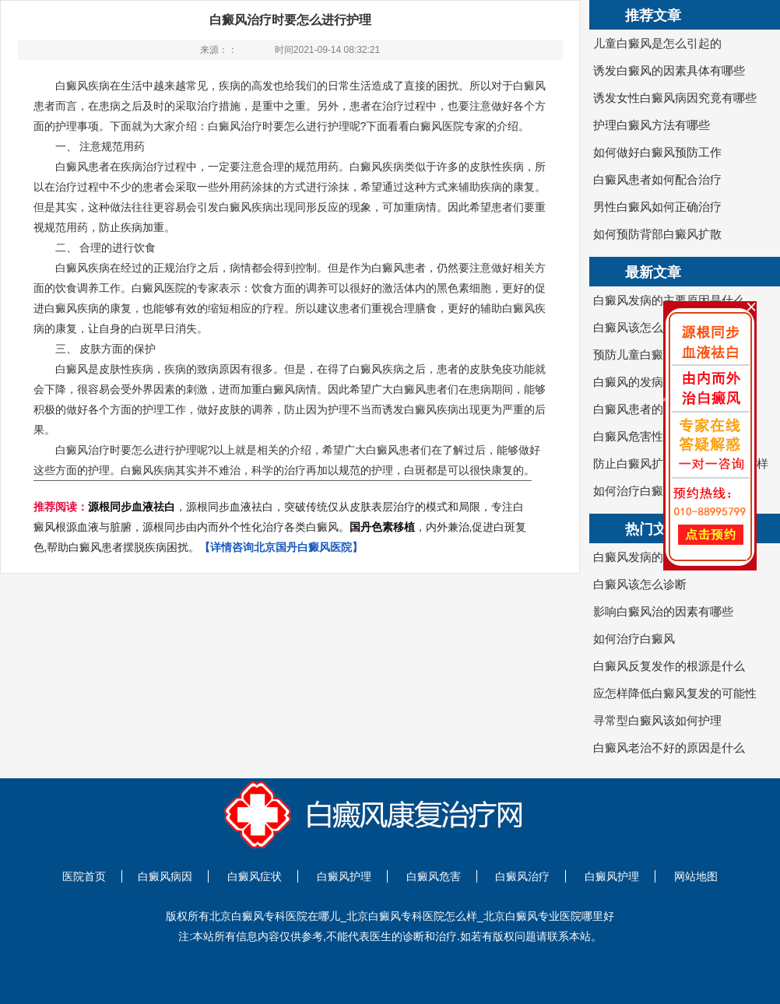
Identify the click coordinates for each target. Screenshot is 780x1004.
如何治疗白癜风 (634, 490)
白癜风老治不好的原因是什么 (669, 747)
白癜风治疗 (522, 876)
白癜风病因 (165, 876)
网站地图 (696, 876)
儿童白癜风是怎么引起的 (657, 43)
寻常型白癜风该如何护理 (657, 720)
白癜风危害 (433, 876)
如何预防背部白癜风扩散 (657, 233)
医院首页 (84, 876)
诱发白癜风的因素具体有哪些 (669, 70)
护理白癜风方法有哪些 (651, 125)
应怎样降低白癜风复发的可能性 (675, 693)
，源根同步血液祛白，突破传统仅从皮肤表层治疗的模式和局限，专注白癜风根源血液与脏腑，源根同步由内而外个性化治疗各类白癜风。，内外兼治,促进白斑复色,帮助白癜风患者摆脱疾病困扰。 (280, 526)
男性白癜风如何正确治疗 (657, 206)
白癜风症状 (254, 876)
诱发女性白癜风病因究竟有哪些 (675, 97)
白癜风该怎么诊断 (640, 327)
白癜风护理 (344, 876)
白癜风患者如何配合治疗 (657, 179)
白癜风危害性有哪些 (645, 436)
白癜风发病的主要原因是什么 (669, 300)
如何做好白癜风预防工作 (657, 152)
